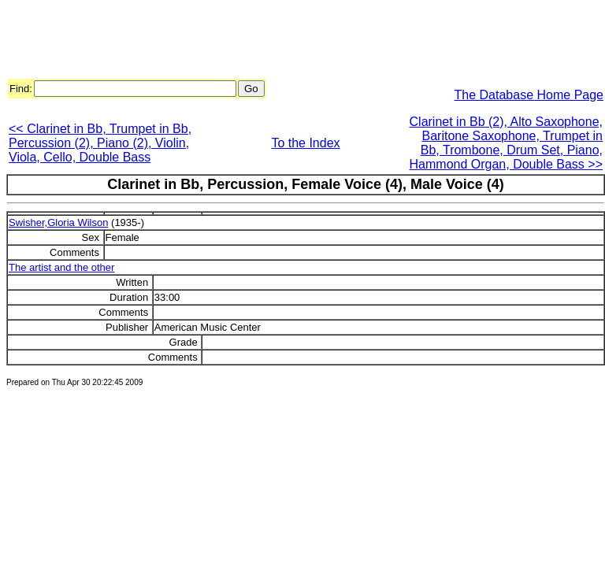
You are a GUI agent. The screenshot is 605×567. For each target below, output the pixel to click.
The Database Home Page (529, 95)
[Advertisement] (293, 41)
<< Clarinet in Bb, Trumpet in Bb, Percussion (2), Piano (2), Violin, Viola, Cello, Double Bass (100, 143)
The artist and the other (61, 267)
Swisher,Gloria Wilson (58, 222)
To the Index (305, 143)
